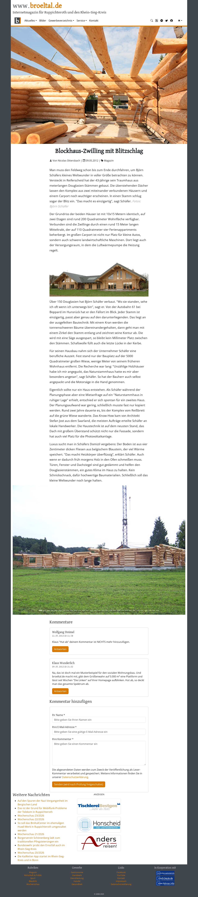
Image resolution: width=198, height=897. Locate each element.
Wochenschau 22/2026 (31, 819)
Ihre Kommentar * (62, 739)
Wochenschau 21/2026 (31, 834)
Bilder (42, 20)
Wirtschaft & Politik (33, 875)
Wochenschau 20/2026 (31, 852)
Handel (77, 881)
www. (37, 5)
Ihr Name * (58, 715)
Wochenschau (32, 884)
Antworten (60, 649)
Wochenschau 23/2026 (31, 815)
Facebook (121, 872)
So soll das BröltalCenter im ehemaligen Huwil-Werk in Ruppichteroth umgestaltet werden (42, 826)
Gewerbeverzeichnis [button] (60, 20)
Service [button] (81, 20)
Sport (32, 878)
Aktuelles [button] (29, 20)
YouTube (121, 875)
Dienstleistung (77, 878)
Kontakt (93, 20)
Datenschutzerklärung (75, 777)
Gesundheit (77, 884)
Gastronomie (77, 872)
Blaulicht (33, 881)
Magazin (33, 872)
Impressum (121, 881)
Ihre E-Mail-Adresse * (64, 727)
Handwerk (77, 875)
